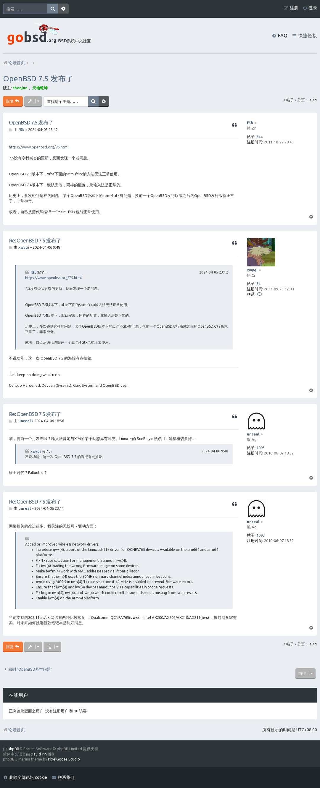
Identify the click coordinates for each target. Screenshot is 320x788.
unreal (253, 434)
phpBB (13, 749)
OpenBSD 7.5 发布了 (38, 78)
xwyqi (252, 270)
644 (259, 137)
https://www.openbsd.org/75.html (38, 147)
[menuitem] (310, 8)
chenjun (20, 88)
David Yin (39, 754)
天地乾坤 (40, 88)
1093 (260, 448)
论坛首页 (14, 729)
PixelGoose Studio (64, 759)
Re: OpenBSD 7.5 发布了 (35, 240)
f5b (250, 123)
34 (258, 283)
